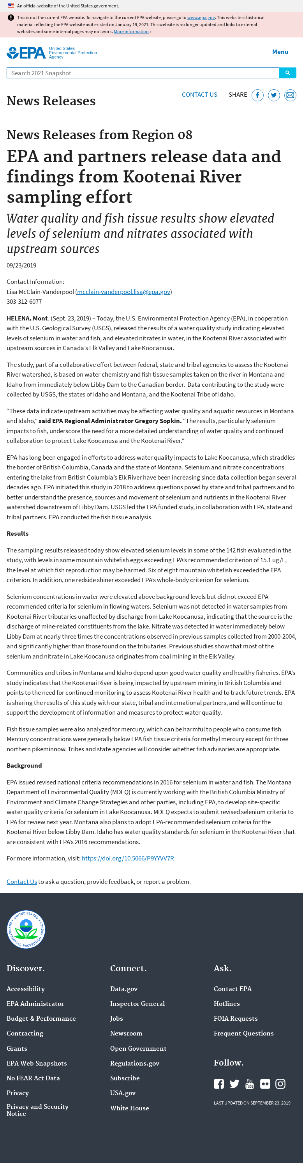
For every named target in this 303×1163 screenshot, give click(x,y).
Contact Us (199, 94)
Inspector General (137, 1004)
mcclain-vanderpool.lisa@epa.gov (123, 291)
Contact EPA (233, 989)
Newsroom (126, 1033)
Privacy (18, 1093)
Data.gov (123, 989)
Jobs (116, 1019)
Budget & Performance (41, 1019)
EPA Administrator (35, 1004)
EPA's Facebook (219, 1084)
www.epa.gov (201, 17)
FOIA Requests (236, 1019)
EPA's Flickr (265, 1084)
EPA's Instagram (280, 1084)
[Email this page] (290, 95)
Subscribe (125, 1078)
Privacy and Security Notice (38, 1111)
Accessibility (26, 989)
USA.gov (123, 1093)
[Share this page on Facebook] (258, 95)
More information (131, 31)
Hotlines (227, 1004)
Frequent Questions (244, 1033)
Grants (17, 1049)
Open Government (138, 1049)
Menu (280, 51)
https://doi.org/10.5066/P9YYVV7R (128, 858)
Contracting (25, 1033)
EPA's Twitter (234, 1084)
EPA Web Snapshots (37, 1063)
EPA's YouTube (250, 1084)
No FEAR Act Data (33, 1078)
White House (129, 1108)
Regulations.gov (134, 1063)
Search (287, 72)
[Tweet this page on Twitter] (274, 95)
